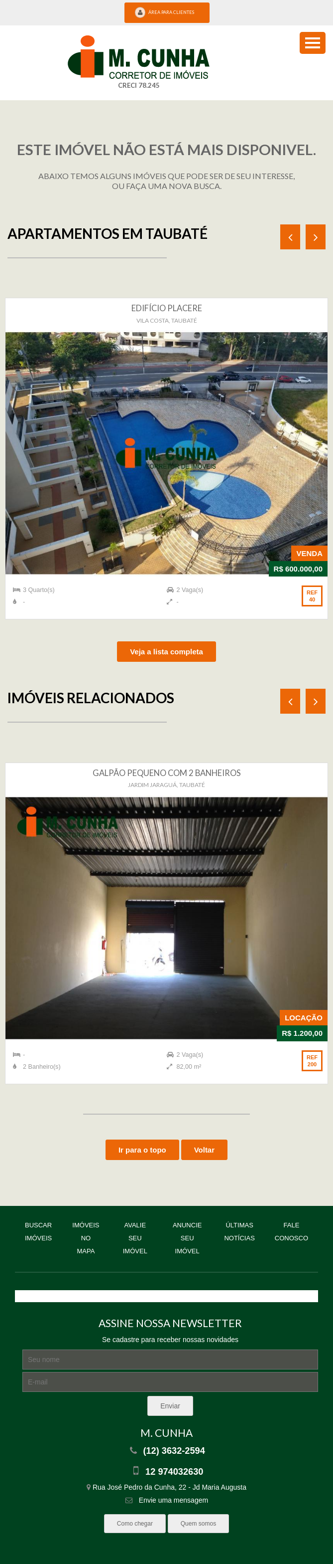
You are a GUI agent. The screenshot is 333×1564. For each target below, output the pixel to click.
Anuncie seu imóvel (187, 1238)
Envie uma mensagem (166, 1500)
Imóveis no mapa (85, 1238)
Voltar (204, 1150)
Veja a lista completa (166, 651)
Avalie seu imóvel (135, 1238)
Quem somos (198, 1523)
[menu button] (313, 43)
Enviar (170, 1406)
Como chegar (135, 1523)
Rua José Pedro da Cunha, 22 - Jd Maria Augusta (166, 1487)
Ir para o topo (142, 1150)
